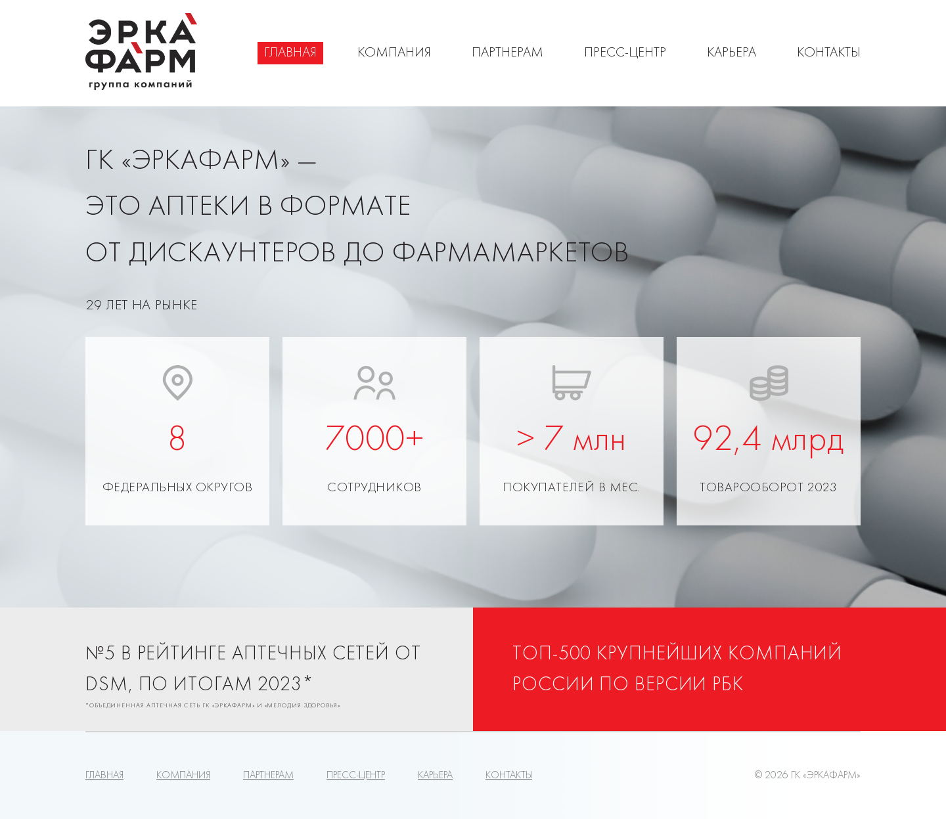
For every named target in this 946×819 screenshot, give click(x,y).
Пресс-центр (625, 53)
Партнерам (507, 53)
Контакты (829, 53)
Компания (394, 53)
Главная (290, 53)
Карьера (731, 53)
